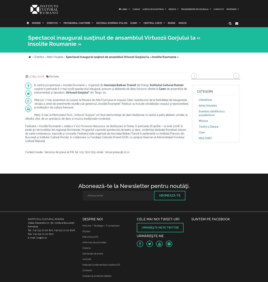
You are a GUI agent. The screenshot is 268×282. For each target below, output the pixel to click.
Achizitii (86, 259)
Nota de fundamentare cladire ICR (101, 264)
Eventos (52, 23)
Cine (202, 132)
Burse (171, 23)
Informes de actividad (94, 242)
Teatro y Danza (208, 126)
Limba (123, 9)
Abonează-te (170, 195)
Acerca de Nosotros (153, 9)
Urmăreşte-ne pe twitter (160, 227)
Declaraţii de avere (92, 253)
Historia (86, 248)
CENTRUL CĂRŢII (152, 23)
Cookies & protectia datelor (97, 276)
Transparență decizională (194, 9)
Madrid (36, 23)
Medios (172, 9)
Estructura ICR (90, 236)
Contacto (218, 9)
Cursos (136, 9)
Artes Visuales (208, 105)
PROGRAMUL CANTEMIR (77, 23)
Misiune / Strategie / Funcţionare (100, 225)
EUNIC (133, 23)
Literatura (205, 99)
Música (203, 120)
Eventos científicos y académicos (212, 113)
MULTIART (205, 138)
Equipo (86, 231)
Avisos (182, 23)
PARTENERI (231, 9)
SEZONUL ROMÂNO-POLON (111, 23)
